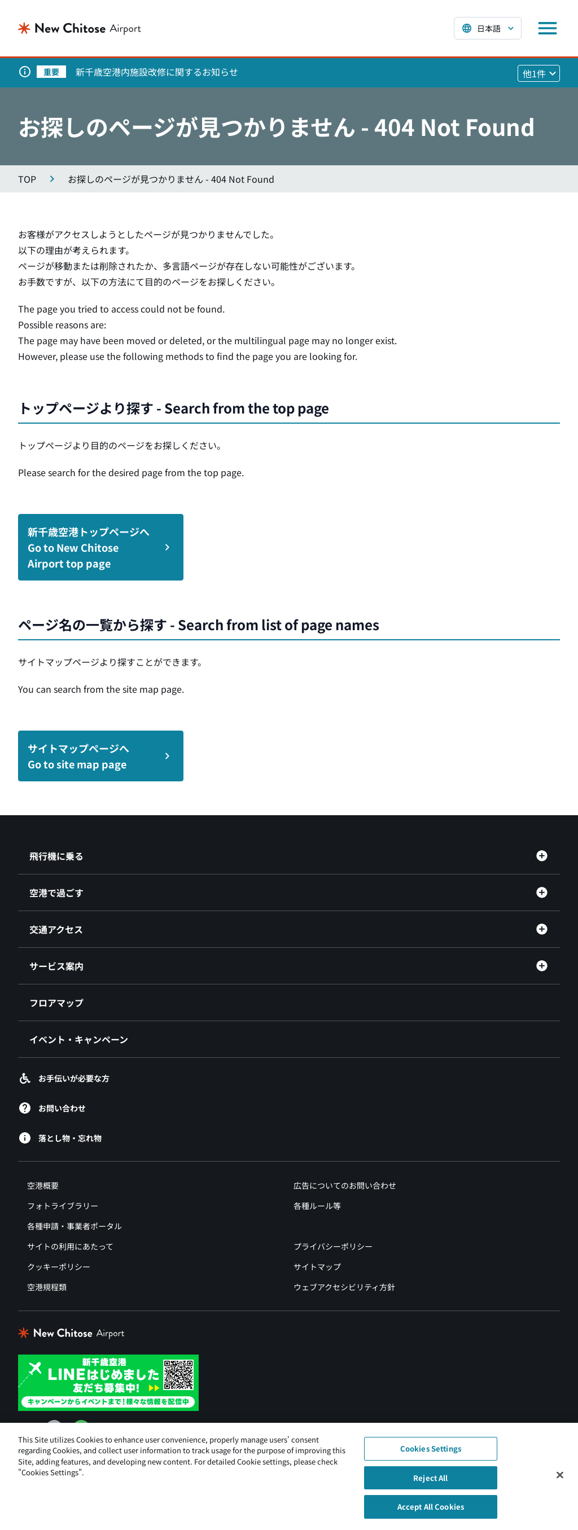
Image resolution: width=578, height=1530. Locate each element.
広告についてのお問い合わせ (345, 1185)
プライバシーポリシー (333, 1246)
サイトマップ (317, 1266)
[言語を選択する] (488, 28)
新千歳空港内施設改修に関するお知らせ (157, 71)
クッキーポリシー (58, 1266)
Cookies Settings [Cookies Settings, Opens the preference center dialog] (430, 1457)
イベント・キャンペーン (78, 1039)
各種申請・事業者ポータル (74, 1226)
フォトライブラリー (62, 1205)
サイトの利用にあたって (70, 1246)
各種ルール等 (317, 1205)
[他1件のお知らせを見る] (539, 73)
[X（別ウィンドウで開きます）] (27, 1429)
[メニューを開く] (547, 28)
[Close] (560, 1483)
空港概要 (43, 1185)
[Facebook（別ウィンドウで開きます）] (54, 1429)
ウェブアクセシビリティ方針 (344, 1286)
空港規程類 (47, 1286)
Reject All (430, 1486)
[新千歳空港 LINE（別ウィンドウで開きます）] (108, 1381)
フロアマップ (56, 1002)
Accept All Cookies (430, 1515)
